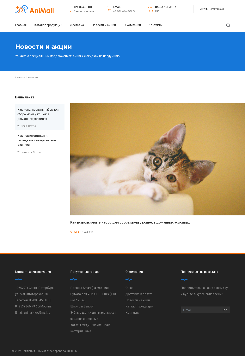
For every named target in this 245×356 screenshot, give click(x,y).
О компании (132, 25)
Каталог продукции (48, 25)
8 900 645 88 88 (83, 7)
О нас (129, 288)
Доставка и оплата (139, 294)
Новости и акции (104, 25)
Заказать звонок (84, 11)
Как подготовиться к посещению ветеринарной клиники (36, 140)
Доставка (77, 25)
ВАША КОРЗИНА (165, 7)
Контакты (156, 25)
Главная (21, 25)
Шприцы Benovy (82, 306)
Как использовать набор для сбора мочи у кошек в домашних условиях (38, 114)
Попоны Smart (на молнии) (89, 288)
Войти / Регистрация (212, 8)
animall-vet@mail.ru (124, 10)
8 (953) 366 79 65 (27, 306)
